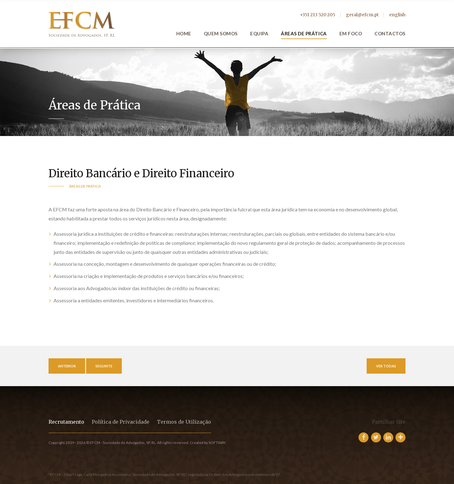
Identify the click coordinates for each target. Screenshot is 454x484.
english (397, 15)
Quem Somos (221, 33)
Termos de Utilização (184, 422)
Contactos (389, 33)
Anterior (67, 366)
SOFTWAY (217, 442)
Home (183, 33)
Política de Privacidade (120, 422)
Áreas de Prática (304, 33)
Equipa (259, 33)
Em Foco (350, 33)
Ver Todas (386, 366)
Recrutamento (66, 422)
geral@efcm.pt (362, 15)
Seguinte (103, 366)
